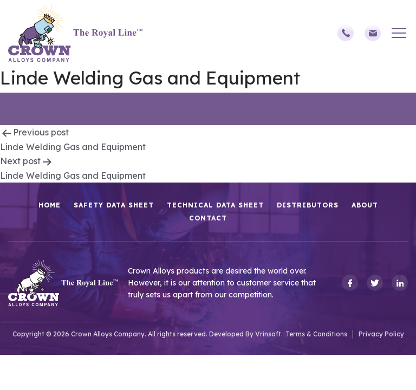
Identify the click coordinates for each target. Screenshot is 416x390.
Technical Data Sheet (215, 205)
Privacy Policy (381, 334)
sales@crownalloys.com (373, 33)
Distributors (308, 205)
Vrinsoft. (269, 334)
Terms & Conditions (316, 334)
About (365, 205)
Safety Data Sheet (114, 205)
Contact (208, 218)
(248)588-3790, (345, 33)
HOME (49, 205)
